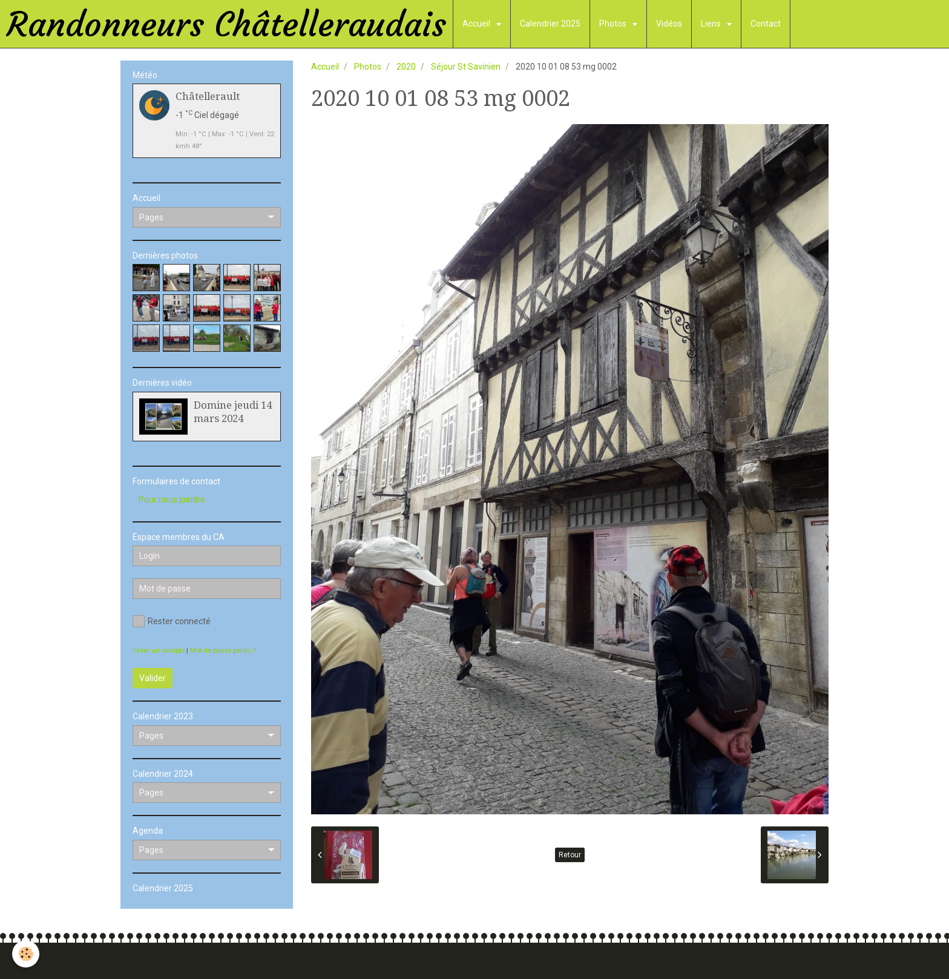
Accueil (477, 23)
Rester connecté (172, 621)
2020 (406, 66)
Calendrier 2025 (550, 23)
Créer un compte (159, 650)
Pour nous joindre (172, 499)
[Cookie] (25, 953)
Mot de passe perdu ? (223, 650)
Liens (712, 23)
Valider (152, 678)
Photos (613, 23)
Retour (570, 855)
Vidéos (669, 23)
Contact (765, 23)
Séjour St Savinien (466, 66)
